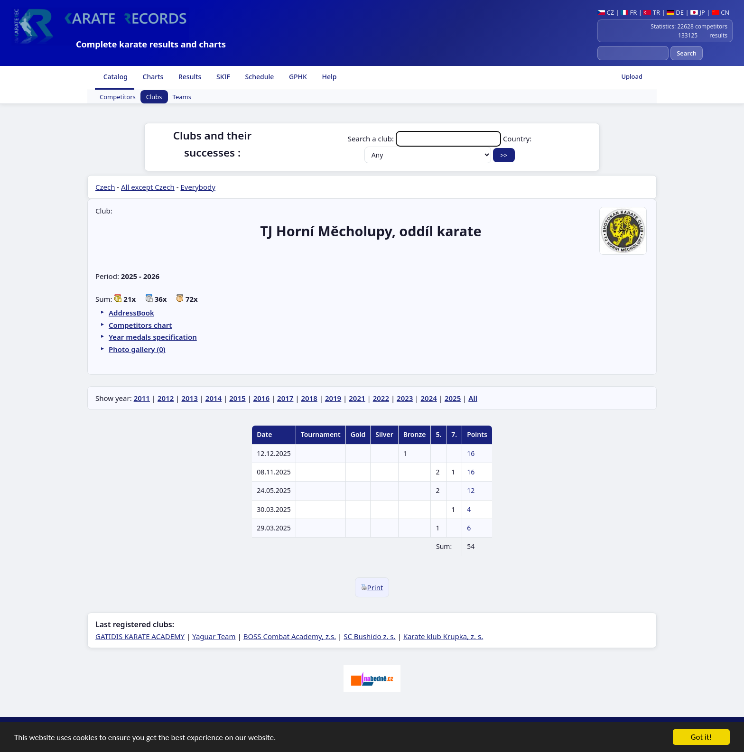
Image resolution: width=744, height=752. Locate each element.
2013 (189, 398)
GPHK (297, 76)
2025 (453, 398)
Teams (182, 97)
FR (629, 12)
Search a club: (425, 138)
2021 (357, 398)
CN (720, 12)
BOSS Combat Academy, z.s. (289, 636)
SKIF (222, 76)
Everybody (197, 187)
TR (651, 12)
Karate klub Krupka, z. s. (443, 636)
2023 (405, 398)
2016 (261, 398)
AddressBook (131, 312)
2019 (333, 398)
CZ (605, 12)
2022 (381, 398)
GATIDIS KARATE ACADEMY (140, 636)
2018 (309, 398)
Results (189, 76)
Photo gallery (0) (137, 349)
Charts (152, 76)
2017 (285, 398)
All (472, 398)
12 (470, 490)
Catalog (115, 76)
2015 (237, 398)
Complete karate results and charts (151, 44)
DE (675, 12)
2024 (429, 398)
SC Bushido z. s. (369, 636)
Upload (631, 76)
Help (328, 76)
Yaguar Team (213, 636)
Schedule (258, 76)
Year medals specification (153, 337)
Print (372, 587)
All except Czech (148, 187)
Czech (105, 187)
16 (470, 453)
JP (697, 12)
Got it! (701, 738)
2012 (166, 398)
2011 (142, 398)
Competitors (118, 97)
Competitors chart (140, 325)
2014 (213, 398)
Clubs (154, 97)
